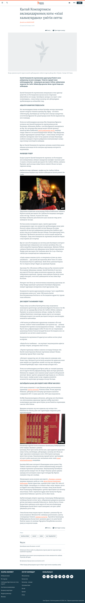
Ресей (23, 588)
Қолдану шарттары (6, 590)
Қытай (24, 591)
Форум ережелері (6, 593)
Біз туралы (4, 579)
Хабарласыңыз (5, 576)
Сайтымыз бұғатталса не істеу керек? (10, 583)
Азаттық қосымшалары (8, 587)
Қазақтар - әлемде (27, 582)
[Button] (48, 30)
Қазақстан (25, 579)
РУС (74, 2)
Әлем (23, 595)
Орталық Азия (26, 585)
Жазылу (3, 596)
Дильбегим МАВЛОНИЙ (27, 22)
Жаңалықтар (25, 576)
